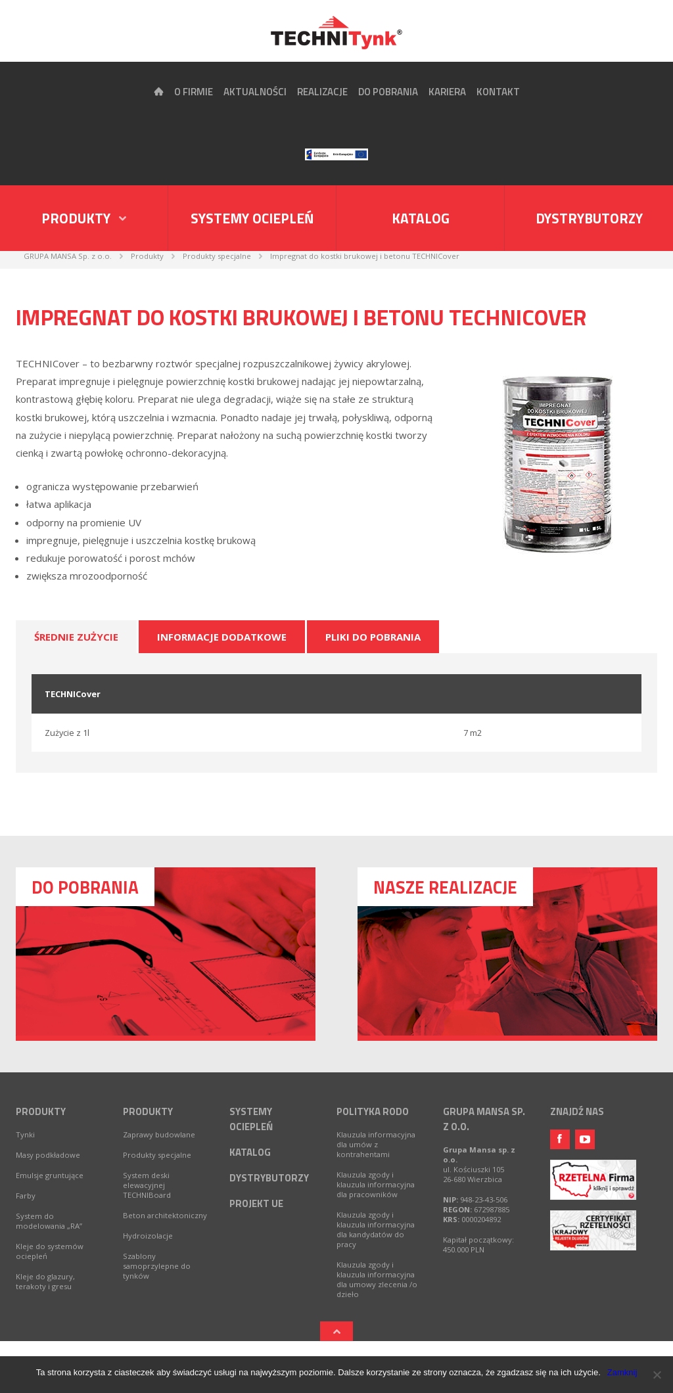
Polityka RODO (372, 1111)
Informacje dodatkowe (222, 636)
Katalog (421, 218)
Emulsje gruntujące (49, 1175)
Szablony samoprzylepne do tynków (157, 1266)
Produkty (41, 1111)
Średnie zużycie (76, 636)
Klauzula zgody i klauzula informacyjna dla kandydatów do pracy (375, 1229)
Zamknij (622, 1372)
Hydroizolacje (148, 1236)
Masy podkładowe (48, 1155)
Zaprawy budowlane (159, 1134)
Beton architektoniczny (165, 1215)
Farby (25, 1195)
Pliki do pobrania (373, 636)
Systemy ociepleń (252, 218)
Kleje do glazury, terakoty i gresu (45, 1281)
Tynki (25, 1134)
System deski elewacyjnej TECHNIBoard (147, 1185)
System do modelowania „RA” (49, 1221)
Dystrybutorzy (589, 218)
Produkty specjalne (157, 1155)
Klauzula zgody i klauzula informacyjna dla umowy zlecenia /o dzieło (376, 1279)
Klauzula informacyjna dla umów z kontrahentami (375, 1144)
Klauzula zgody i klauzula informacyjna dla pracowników (375, 1184)
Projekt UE (256, 1203)
